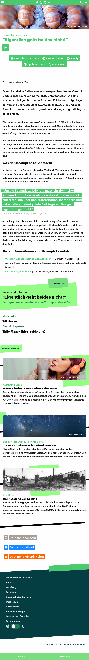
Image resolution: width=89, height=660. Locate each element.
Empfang (11, 587)
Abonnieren (56, 64)
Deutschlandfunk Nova (19, 577)
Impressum (12, 601)
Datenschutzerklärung (18, 596)
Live (22, 656)
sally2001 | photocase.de (77, 26)
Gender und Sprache (17, 616)
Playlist (67, 656)
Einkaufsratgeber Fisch (18, 271)
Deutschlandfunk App (25, 58)
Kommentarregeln (16, 611)
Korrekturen (12, 606)
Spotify (72, 58)
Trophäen (11, 592)
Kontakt (10, 582)
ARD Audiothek (52, 58)
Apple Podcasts (34, 64)
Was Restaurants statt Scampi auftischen (28, 258)
